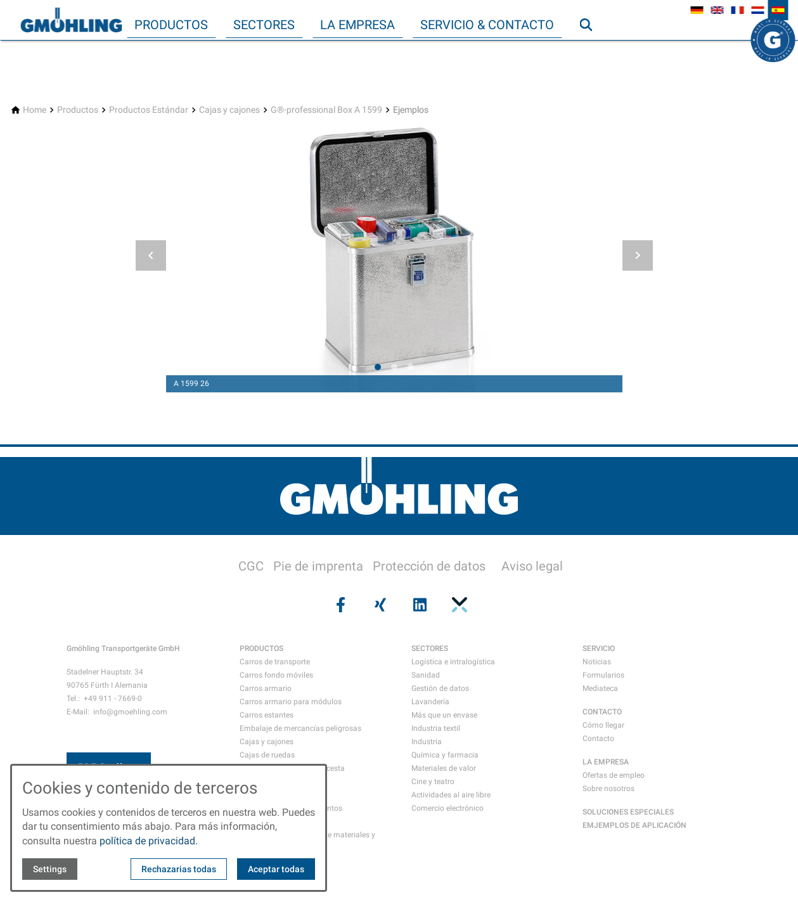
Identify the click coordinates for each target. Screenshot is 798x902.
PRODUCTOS (261, 648)
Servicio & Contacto (487, 24)
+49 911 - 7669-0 (113, 698)
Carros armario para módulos (291, 701)
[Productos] (77, 110)
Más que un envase (444, 715)
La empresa (357, 24)
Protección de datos (429, 566)
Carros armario (266, 688)
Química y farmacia (445, 755)
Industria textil (435, 728)
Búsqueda (591, 50)
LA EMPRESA (605, 761)
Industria (426, 741)
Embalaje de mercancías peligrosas (300, 728)
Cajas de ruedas (267, 755)
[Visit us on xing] (379, 605)
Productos (171, 24)
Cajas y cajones (266, 741)
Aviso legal (532, 566)
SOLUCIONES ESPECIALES (628, 812)
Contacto (598, 738)
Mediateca (600, 688)
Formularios (603, 675)
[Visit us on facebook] (340, 605)
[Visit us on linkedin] (419, 605)
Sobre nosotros (608, 788)
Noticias (596, 661)
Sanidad (425, 675)
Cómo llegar (603, 725)
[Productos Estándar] (148, 110)
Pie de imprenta (318, 566)
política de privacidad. (149, 841)
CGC (251, 566)
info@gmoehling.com (130, 711)
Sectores (264, 24)
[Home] (34, 110)
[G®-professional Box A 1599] (326, 110)
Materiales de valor (443, 768)
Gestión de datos (440, 688)
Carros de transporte (275, 661)
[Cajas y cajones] (229, 110)
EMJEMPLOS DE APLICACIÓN (634, 825)
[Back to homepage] (71, 20)
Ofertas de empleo (613, 775)
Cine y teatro (432, 781)
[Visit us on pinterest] (458, 605)
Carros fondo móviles (276, 675)
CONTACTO (602, 711)
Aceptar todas (276, 869)
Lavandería (430, 701)
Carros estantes (266, 715)
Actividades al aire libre (451, 794)
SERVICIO (598, 648)
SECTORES (429, 648)
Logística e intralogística (453, 661)
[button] (151, 255)
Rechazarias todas (178, 869)
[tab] (378, 367)
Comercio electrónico (447, 808)
